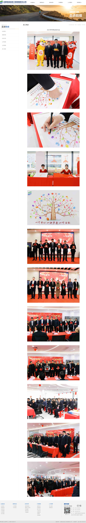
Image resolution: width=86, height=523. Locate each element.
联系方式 (14, 521)
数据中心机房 (27, 507)
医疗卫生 (39, 509)
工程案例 (60, 2)
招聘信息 (51, 507)
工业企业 (39, 510)
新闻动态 (42, 2)
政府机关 (39, 506)
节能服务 (27, 512)
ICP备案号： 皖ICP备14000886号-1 (79, 521)
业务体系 (51, 2)
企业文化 (4, 38)
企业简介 (4, 31)
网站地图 (1, 521)
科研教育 (39, 507)
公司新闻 (14, 506)
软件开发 (27, 510)
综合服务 (27, 509)
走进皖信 (32, 2)
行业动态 (14, 507)
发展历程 (4, 34)
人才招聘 (70, 2)
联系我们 (79, 2)
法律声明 (5, 521)
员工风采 (4, 49)
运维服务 (39, 515)
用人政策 (51, 506)
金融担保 (39, 512)
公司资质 (4, 41)
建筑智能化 (27, 506)
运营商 (38, 513)
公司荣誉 (4, 45)
